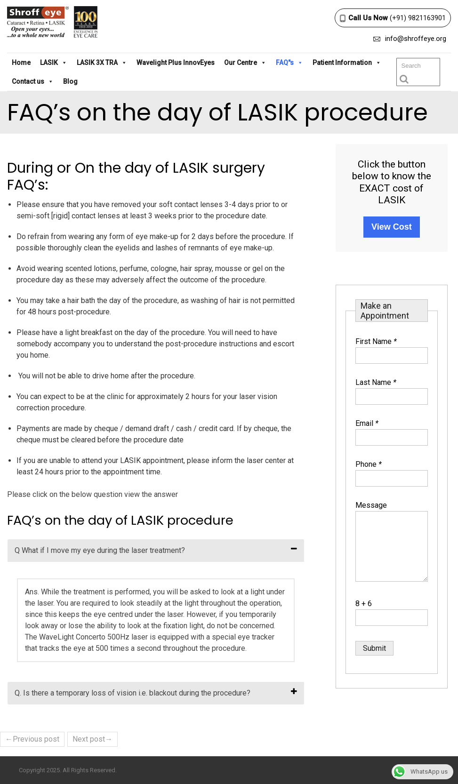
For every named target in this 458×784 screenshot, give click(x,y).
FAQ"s (289, 62)
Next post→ (92, 739)
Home (21, 62)
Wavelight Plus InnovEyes (176, 62)
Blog (70, 81)
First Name (376, 341)
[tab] (156, 550)
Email (366, 423)
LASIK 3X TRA (102, 62)
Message (371, 505)
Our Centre (245, 62)
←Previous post (32, 739)
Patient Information (347, 62)
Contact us (33, 81)
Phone (368, 464)
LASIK (53, 62)
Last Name (375, 382)
